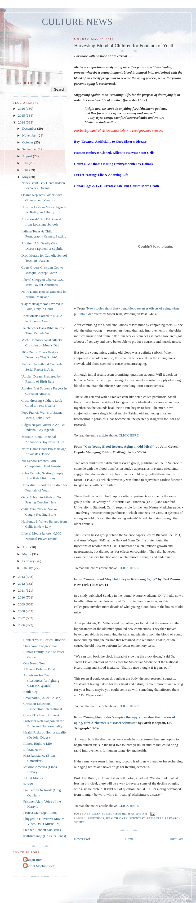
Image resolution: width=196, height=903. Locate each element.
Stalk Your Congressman (40, 646)
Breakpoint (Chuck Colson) (42, 698)
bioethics (96, 818)
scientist (137, 818)
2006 (22, 625)
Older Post (176, 839)
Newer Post (82, 839)
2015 (22, 115)
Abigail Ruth (34, 860)
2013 (22, 577)
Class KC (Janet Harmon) (41, 715)
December (29, 128)
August (27, 156)
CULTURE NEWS (77, 22)
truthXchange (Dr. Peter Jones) (44, 836)
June (25, 170)
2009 (22, 604)
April (26, 547)
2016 (22, 109)
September (30, 149)
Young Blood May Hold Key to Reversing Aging (120, 579)
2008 (22, 611)
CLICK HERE (129, 435)
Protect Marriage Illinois (40, 813)
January (28, 568)
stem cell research (164, 818)
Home (129, 839)
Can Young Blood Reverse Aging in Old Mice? (119, 446)
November (30, 135)
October (28, 142)
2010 (22, 597)
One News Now (34, 663)
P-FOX (28, 784)
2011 (22, 590)
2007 (22, 618)
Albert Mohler (33, 778)
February (28, 561)
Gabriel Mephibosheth (40, 866)
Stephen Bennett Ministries (42, 830)
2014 (22, 122)
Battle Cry (30, 692)
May (25, 177)
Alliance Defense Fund (39, 669)
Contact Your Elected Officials (44, 640)
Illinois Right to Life (37, 743)
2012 (22, 584)
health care (116, 818)
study (79, 822)
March (27, 554)
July (25, 163)
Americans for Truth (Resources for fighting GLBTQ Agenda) (41, 680)
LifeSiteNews (32, 750)
